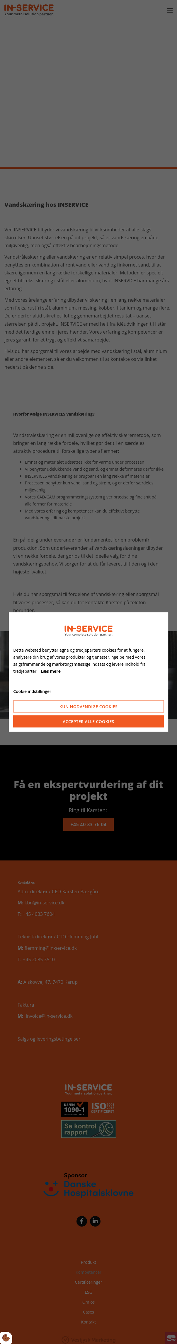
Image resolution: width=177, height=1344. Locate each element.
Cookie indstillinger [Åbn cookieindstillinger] (32, 691)
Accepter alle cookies (88, 721)
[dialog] (88, 672)
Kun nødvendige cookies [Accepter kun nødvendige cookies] (88, 706)
